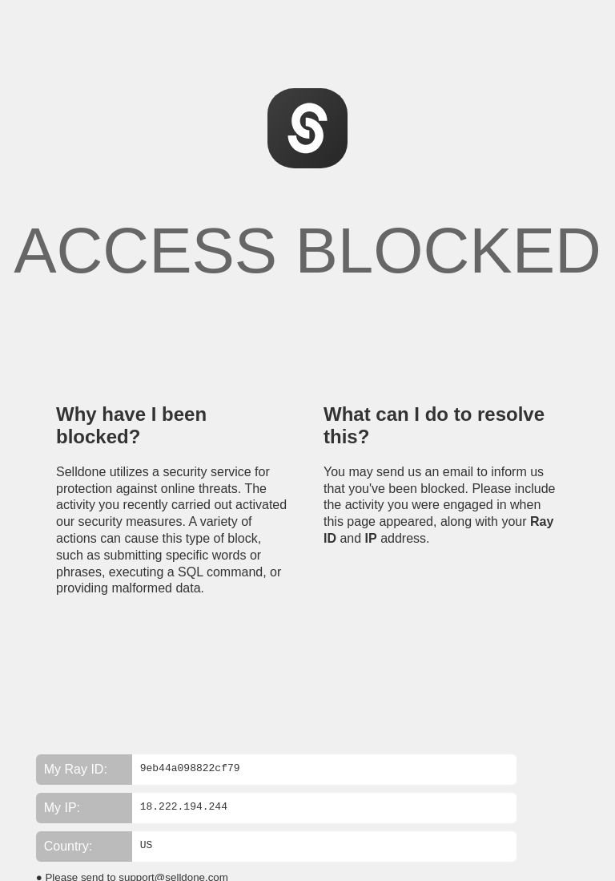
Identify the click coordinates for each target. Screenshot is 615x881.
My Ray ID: (75, 769)
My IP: (62, 807)
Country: (68, 846)
